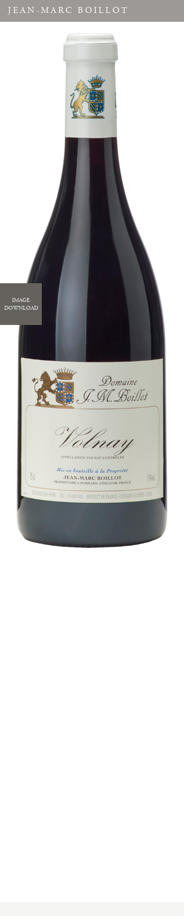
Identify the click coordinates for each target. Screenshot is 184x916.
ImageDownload (21, 304)
